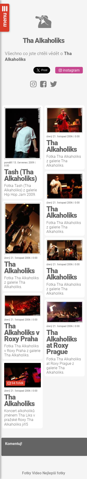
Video (37, 473)
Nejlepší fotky (53, 473)
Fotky (26, 473)
